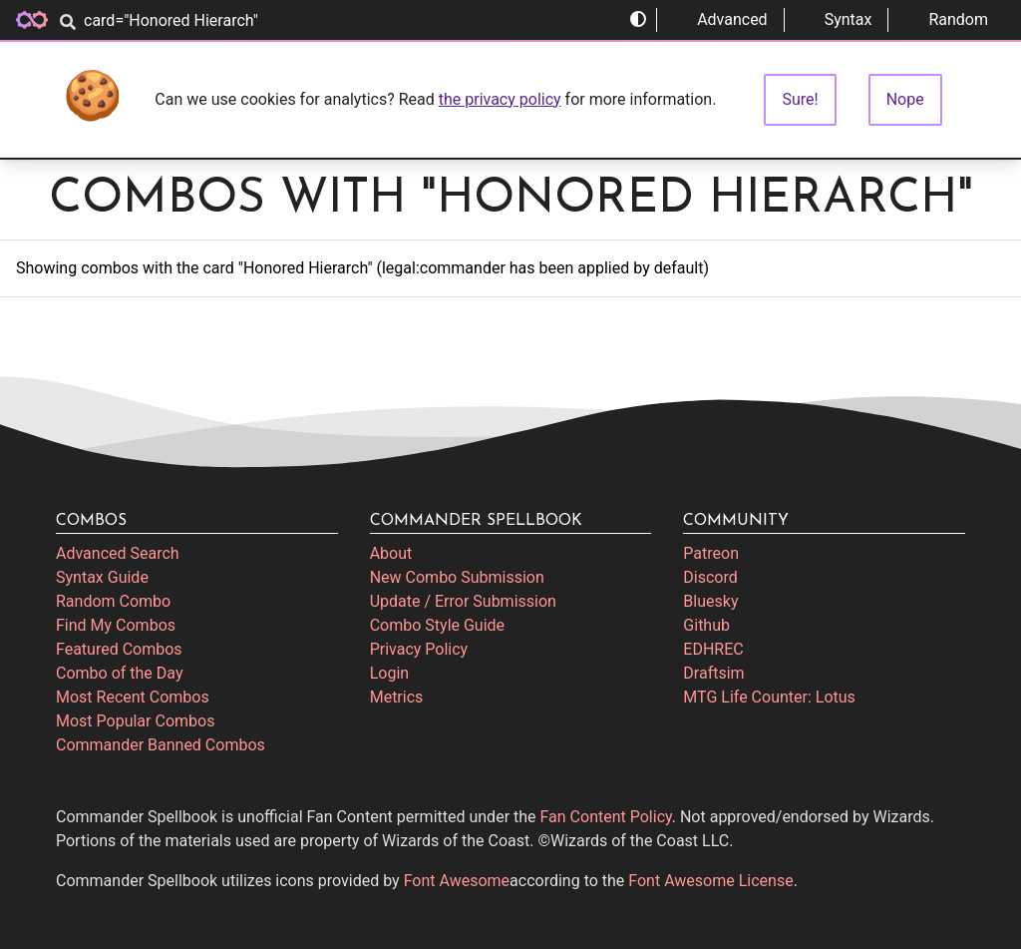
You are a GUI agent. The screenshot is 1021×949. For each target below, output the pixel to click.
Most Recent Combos (132, 697)
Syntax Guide (102, 577)
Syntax (836, 19)
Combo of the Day (119, 673)
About (391, 553)
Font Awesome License (710, 880)
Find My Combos (115, 625)
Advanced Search (117, 553)
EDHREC (713, 649)
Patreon (711, 553)
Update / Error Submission (463, 601)
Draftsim (713, 673)
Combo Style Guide (437, 625)
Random (946, 19)
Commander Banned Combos (160, 744)
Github (706, 625)
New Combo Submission (457, 577)
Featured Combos (119, 649)
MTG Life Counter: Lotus (769, 697)
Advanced (720, 19)
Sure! (800, 99)
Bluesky (710, 601)
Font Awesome (457, 880)
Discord (710, 577)
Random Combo (113, 601)
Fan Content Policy (606, 816)
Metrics (397, 697)
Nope (905, 99)
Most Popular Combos (135, 721)
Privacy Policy (419, 649)
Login (389, 673)
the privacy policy (500, 99)
